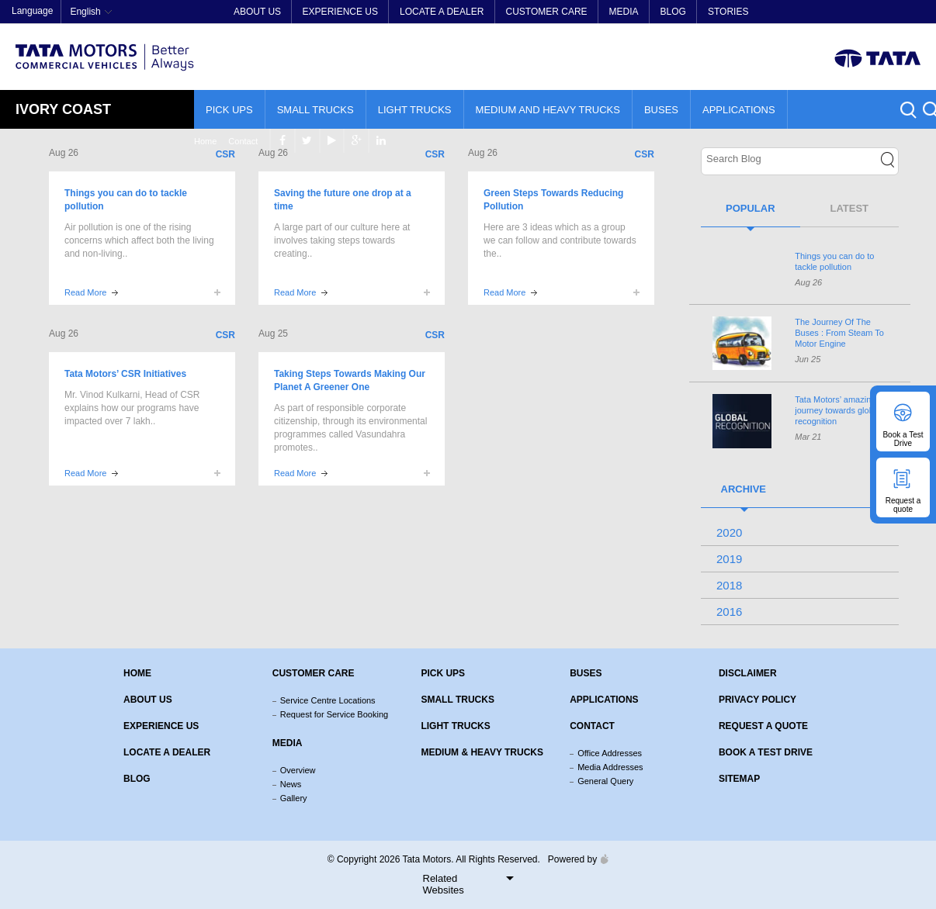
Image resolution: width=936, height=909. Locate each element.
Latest (849, 208)
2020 (729, 532)
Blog (673, 11)
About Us (257, 11)
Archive (744, 489)
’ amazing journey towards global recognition (837, 410)
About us (147, 699)
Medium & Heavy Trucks (482, 752)
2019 (729, 558)
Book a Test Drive (766, 752)
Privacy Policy (757, 699)
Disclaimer (748, 673)
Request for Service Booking (334, 714)
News (291, 784)
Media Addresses (610, 767)
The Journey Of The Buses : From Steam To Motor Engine (839, 332)
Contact (772, 12)
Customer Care (546, 11)
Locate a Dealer (442, 11)
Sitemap (739, 778)
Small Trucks (315, 110)
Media (624, 11)
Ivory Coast (63, 109)
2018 (729, 585)
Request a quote (763, 726)
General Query (605, 781)
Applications (738, 110)
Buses (661, 110)
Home (734, 12)
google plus (888, 12)
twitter (839, 12)
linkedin (912, 12)
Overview (298, 770)
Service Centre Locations (328, 700)
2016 (729, 611)
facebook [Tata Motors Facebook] (815, 12)
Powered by (574, 859)
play (863, 12)
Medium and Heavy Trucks (548, 110)
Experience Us (340, 11)
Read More (85, 292)
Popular (750, 208)
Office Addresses (609, 753)
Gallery (293, 798)
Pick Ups (229, 110)
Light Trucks (415, 110)
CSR (225, 154)
